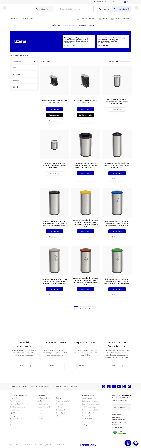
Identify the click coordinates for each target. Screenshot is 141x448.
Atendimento (116, 2)
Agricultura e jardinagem (89, 407)
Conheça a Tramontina (87, 18)
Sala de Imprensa (15, 425)
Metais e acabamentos (88, 413)
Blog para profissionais (122, 18)
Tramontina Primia (30, 386)
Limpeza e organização (43, 407)
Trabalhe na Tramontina (16, 419)
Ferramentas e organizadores (90, 410)
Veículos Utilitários (87, 419)
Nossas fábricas (14, 410)
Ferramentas (60, 404)
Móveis (39, 413)
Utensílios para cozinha (89, 398)
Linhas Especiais (27, 18)
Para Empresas (106, 2)
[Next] (94, 312)
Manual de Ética (116, 414)
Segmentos (14, 18)
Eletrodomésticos (42, 404)
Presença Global (14, 416)
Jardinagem (59, 407)
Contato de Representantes (120, 422)
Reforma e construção (62, 401)
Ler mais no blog (69, 45)
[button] (136, 443)
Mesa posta (40, 416)
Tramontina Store (15, 401)
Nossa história (14, 398)
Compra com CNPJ (117, 427)
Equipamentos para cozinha (90, 401)
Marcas (104, 18)
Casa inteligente (60, 413)
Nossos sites (44, 386)
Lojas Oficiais (14, 413)
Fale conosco (56, 386)
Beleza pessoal (60, 410)
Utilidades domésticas (43, 398)
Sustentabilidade (15, 404)
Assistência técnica (71, 386)
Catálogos (85, 425)
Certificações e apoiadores (17, 407)
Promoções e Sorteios (16, 422)
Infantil (58, 416)
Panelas (39, 401)
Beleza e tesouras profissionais (91, 404)
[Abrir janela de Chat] (128, 443)
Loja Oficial (97, 2)
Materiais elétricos (87, 416)
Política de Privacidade (16, 445)
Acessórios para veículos (44, 419)
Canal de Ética (116, 417)
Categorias (44, 9)
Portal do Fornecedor (118, 420)
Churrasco (40, 410)
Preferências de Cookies (32, 445)
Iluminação (59, 398)
